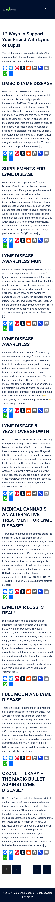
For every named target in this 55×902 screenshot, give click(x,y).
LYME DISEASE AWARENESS (17, 341)
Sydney (29, 896)
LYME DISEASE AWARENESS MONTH (25, 258)
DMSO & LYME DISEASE (27, 83)
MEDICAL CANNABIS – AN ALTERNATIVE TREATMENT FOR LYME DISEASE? (27, 517)
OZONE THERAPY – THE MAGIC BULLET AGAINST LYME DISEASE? (23, 782)
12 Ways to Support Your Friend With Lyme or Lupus (25, 39)
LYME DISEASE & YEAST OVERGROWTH (25, 428)
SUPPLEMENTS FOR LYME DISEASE (23, 171)
